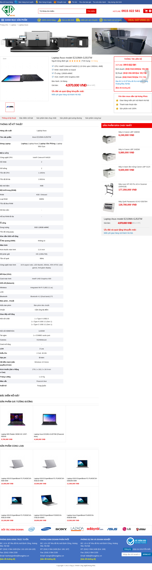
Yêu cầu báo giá (85, 2)
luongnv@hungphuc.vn (55, 556)
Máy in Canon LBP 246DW (129, 132)
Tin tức (72, 2)
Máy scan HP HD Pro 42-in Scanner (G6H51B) (133, 185)
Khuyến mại (59, 2)
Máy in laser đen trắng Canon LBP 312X (134, 167)
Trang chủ (4, 25)
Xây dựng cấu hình (115, 2)
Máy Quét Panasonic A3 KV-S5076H (133, 202)
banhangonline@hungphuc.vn (17, 556)
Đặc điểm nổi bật (26, 118)
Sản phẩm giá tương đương (71, 118)
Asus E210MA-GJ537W (41, 137)
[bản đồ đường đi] (7, 559)
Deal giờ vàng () (138, 20)
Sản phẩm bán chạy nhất (46, 118)
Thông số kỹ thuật (9, 118)
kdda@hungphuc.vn (94, 556)
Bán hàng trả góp (43, 2)
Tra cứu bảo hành (99, 2)
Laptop (13, 25)
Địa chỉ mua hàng (6, 2)
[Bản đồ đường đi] (123, 88)
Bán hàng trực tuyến (24, 2)
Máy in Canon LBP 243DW (129, 149)
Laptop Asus (23, 25)
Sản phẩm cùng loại (93, 118)
